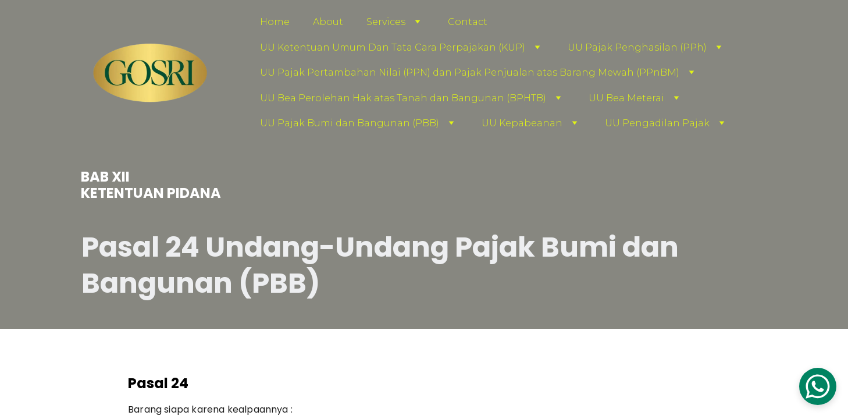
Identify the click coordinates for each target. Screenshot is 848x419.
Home (275, 21)
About (328, 21)
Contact (467, 21)
